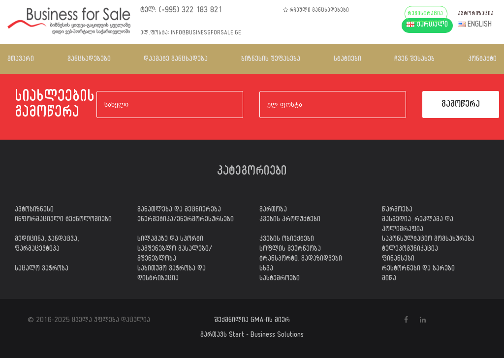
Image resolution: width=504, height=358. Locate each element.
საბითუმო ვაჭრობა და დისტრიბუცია (171, 274)
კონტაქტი (482, 60)
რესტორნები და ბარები (418, 269)
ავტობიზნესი (34, 210)
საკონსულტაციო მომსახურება (428, 240)
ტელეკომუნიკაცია (410, 250)
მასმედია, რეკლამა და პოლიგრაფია (417, 225)
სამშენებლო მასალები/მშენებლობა (174, 255)
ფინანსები (398, 260)
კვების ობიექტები (286, 240)
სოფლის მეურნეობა (290, 250)
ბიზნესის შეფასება (270, 60)
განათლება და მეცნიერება (179, 210)
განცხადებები (89, 60)
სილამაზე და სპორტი (170, 240)
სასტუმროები (279, 279)
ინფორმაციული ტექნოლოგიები (63, 220)
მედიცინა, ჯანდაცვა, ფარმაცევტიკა (47, 245)
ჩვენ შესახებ (414, 60)
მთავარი (20, 60)
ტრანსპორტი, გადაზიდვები (300, 260)
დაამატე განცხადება (176, 60)
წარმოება (397, 210)
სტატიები (347, 60)
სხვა (266, 269)
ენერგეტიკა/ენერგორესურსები (185, 220)
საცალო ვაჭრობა (41, 269)
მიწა (389, 279)
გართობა (273, 210)
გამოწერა (460, 105)
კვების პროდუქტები (289, 220)
